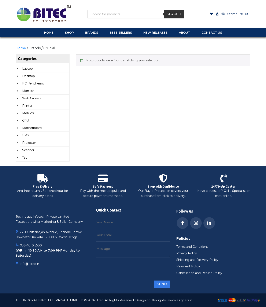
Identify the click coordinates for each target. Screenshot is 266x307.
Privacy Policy (186, 253)
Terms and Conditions (192, 247)
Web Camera (31, 98)
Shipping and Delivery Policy (197, 260)
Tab (24, 157)
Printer (27, 106)
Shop (69, 33)
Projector (29, 143)
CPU (25, 120)
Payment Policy (188, 266)
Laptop (27, 69)
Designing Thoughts (150, 300)
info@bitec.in (29, 264)
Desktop (28, 76)
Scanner (28, 150)
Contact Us (212, 33)
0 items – (235, 14)
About (184, 33)
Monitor (28, 91)
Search (174, 14)
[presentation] (128, 267)
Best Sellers (121, 33)
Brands (91, 33)
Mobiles (28, 113)
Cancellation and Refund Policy (199, 273)
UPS (25, 135)
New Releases (155, 33)
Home (48, 33)
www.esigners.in (180, 300)
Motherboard (32, 128)
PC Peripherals (33, 83)
